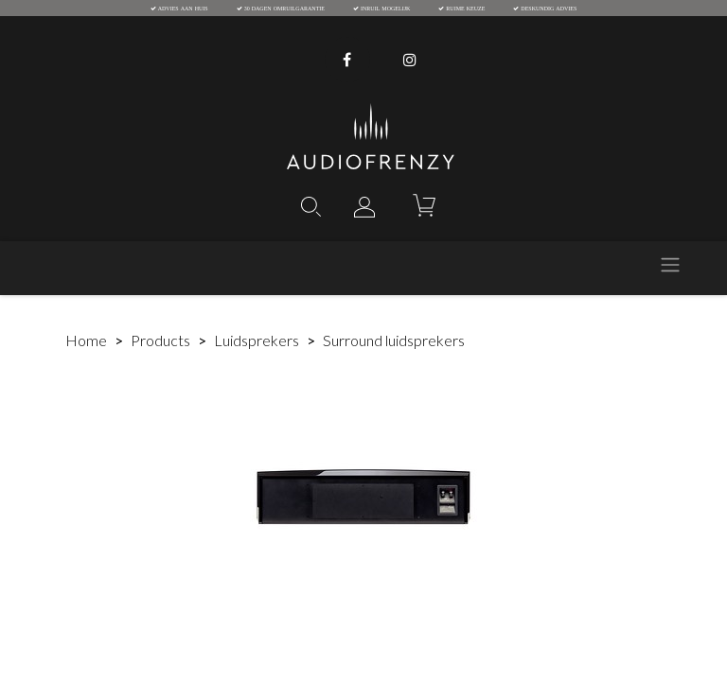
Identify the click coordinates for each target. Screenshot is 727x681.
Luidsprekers (256, 340)
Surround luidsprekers (394, 340)
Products (160, 340)
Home (86, 340)
